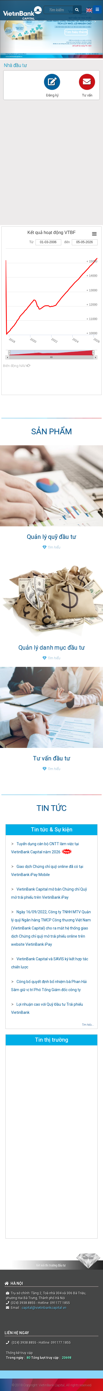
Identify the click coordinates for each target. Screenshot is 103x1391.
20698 (66, 1358)
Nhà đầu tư (15, 65)
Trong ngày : (16, 1358)
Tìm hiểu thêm (76, 32)
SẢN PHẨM (51, 431)
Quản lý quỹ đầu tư (51, 536)
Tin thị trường (51, 1039)
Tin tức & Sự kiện (51, 829)
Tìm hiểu (51, 547)
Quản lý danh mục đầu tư (51, 647)
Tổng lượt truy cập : (46, 1358)
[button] (7, 29)
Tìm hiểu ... (88, 1024)
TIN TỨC (51, 808)
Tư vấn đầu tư (51, 758)
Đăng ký (52, 95)
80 (28, 1358)
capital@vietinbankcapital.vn (43, 1308)
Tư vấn (87, 95)
